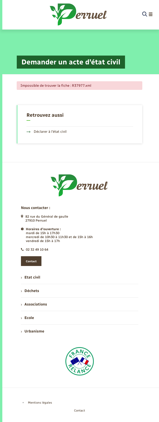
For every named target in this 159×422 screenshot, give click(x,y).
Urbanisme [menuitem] (32, 331)
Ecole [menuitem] (27, 318)
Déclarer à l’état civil (47, 132)
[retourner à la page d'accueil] (78, 14)
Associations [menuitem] (34, 304)
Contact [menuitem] (79, 410)
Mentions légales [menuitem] (40, 402)
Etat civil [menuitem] (30, 277)
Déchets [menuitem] (30, 291)
